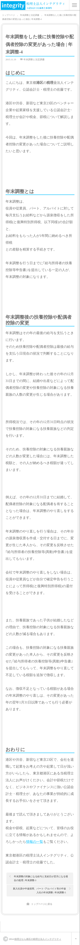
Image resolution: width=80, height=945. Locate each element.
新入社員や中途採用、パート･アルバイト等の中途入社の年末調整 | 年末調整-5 (39, 890)
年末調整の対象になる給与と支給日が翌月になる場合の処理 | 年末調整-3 (41, 878)
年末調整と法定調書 (34, 59)
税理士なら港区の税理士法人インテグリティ (37, 939)
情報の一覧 (34, 841)
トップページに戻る (41, 904)
